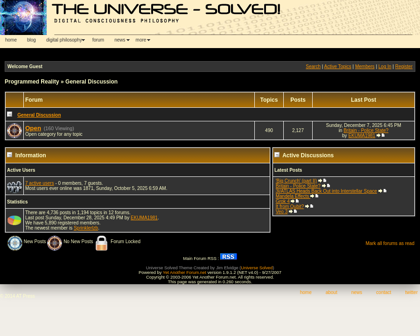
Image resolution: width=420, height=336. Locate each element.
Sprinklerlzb (86, 228)
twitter (411, 292)
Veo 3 (282, 211)
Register (404, 66)
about (331, 292)
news (119, 39)
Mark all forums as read (390, 243)
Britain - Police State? (365, 130)
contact (383, 292)
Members (365, 66)
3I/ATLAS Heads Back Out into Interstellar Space (326, 191)
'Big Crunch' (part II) (296, 180)
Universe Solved (257, 268)
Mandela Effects (293, 196)
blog (31, 39)
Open (33, 128)
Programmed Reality (32, 81)
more (141, 39)
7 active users (39, 183)
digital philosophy (64, 39)
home (11, 39)
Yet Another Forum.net (184, 272)
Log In (385, 66)
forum (98, 39)
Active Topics (337, 66)
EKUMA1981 (361, 135)
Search (313, 66)
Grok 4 (283, 201)
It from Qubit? (290, 206)
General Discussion (91, 81)
